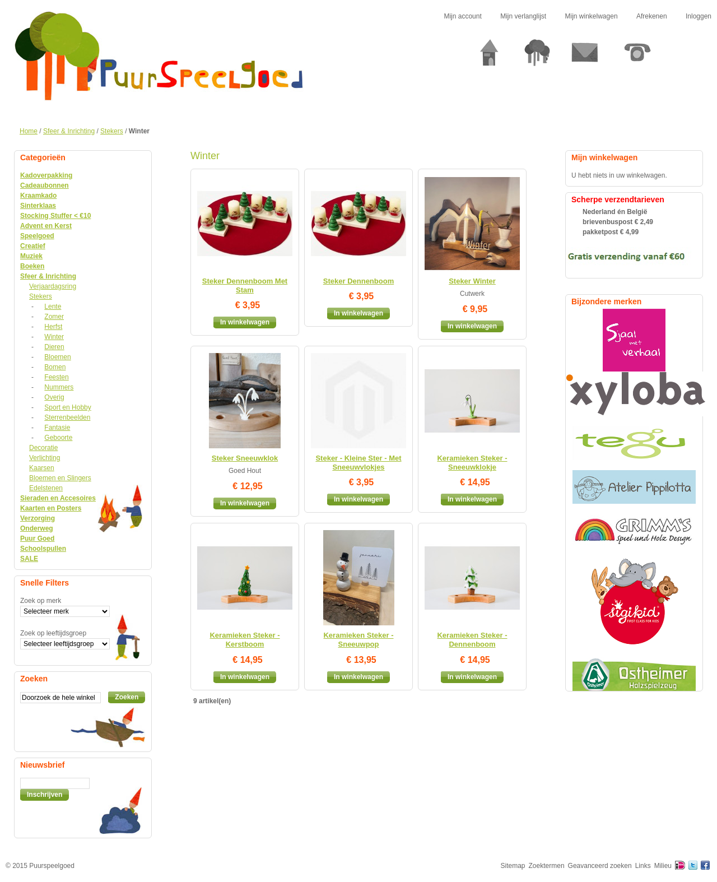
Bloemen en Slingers (60, 478)
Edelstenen (46, 488)
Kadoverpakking (46, 175)
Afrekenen (651, 16)
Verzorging (37, 518)
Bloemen (57, 357)
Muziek (31, 256)
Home (29, 131)
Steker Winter (472, 281)
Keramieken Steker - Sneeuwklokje (472, 462)
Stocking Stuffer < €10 (55, 216)
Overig (54, 397)
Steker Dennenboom (358, 281)
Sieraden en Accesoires (58, 498)
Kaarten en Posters (50, 508)
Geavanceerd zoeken (600, 866)
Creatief (32, 246)
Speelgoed (37, 236)
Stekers (111, 131)
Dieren (54, 347)
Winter (54, 337)
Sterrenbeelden (67, 417)
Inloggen (698, 16)
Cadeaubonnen (44, 185)
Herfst (53, 327)
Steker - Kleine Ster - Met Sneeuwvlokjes (358, 462)
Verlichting (44, 458)
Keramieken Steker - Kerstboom (244, 639)
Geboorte (58, 438)
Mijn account (462, 16)
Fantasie (57, 427)
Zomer (54, 317)
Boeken (32, 266)
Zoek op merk (40, 601)
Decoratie (43, 448)
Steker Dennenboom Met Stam (244, 285)
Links (643, 866)
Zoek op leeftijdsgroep (53, 633)
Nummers (58, 387)
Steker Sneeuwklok (245, 458)
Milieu (663, 866)
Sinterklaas (38, 206)
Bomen (55, 367)
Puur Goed (37, 538)
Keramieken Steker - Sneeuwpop (358, 639)
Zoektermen (547, 866)
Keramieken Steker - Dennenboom (472, 639)
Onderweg (36, 528)
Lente (52, 306)
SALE (29, 559)
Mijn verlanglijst (523, 16)
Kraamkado (38, 195)
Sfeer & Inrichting (69, 131)
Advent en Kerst (46, 226)
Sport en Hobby (67, 407)
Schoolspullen (43, 549)
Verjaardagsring (52, 286)
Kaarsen (41, 468)
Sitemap (513, 866)
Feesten (56, 377)
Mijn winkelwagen (591, 16)
